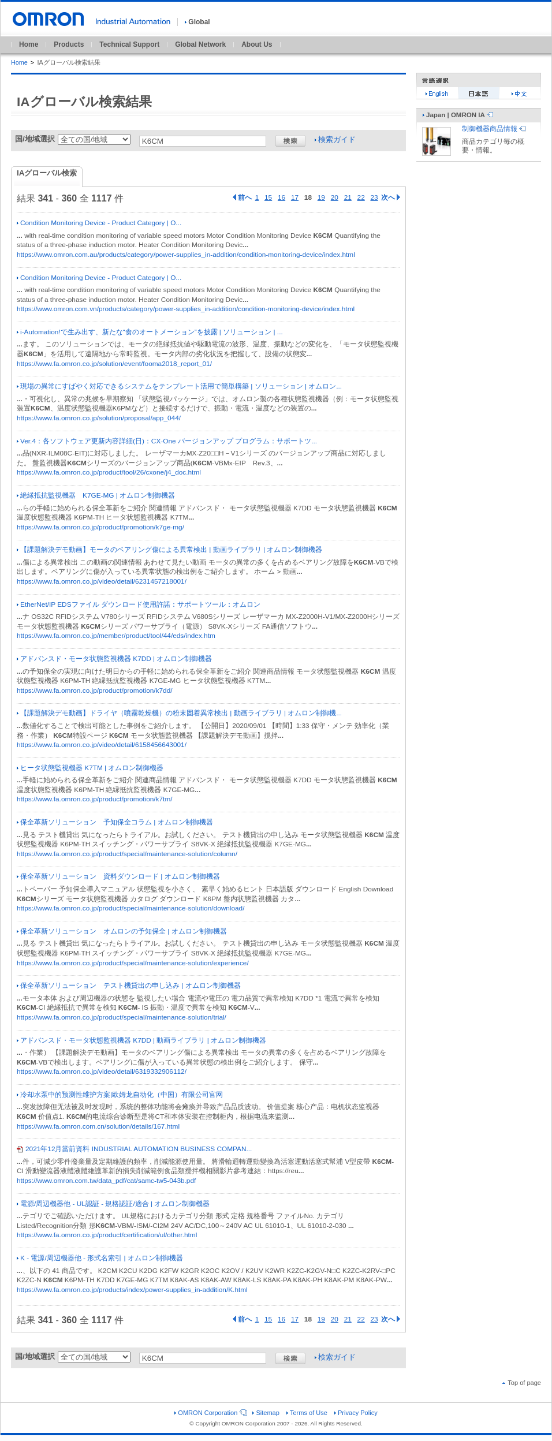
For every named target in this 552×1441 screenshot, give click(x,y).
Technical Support (129, 44)
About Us (256, 44)
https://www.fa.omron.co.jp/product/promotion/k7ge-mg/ (100, 527)
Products (69, 44)
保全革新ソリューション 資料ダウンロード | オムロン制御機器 (118, 876)
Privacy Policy (356, 1412)
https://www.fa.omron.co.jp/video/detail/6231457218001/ (102, 581)
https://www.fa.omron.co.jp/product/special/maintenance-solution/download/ (131, 908)
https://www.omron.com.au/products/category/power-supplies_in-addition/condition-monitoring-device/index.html (186, 255)
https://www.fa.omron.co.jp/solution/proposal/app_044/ (99, 418)
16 (281, 197)
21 (348, 197)
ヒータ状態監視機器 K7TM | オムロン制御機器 (90, 768)
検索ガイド (335, 139)
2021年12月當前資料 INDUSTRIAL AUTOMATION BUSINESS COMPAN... (134, 1149)
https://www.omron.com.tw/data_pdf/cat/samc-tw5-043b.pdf (106, 1181)
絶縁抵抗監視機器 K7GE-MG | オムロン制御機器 (96, 495)
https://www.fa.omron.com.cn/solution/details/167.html (98, 1126)
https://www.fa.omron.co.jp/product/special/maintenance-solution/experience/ (133, 963)
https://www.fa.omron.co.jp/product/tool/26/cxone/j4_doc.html (109, 472)
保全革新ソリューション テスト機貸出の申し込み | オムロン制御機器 (129, 985)
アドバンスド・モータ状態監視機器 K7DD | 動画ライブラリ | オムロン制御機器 (141, 1040)
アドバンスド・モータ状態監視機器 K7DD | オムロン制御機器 (114, 659)
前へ (242, 197)
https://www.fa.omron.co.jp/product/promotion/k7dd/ (95, 690)
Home (28, 44)
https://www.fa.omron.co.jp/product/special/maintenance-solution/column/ (127, 854)
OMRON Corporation (209, 1412)
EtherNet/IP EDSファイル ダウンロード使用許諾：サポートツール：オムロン (138, 604)
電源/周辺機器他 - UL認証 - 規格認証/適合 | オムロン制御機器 (113, 1204)
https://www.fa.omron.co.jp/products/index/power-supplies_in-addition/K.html (132, 1290)
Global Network (200, 44)
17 (295, 197)
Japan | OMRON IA (458, 114)
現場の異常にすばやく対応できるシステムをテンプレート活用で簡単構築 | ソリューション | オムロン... (179, 386)
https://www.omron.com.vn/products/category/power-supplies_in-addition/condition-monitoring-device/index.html (186, 309)
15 (268, 197)
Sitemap (265, 1412)
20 (334, 197)
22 (361, 197)
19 (321, 197)
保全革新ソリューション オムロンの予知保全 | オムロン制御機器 (122, 931)
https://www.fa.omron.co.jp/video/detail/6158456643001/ (102, 745)
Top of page (521, 1382)
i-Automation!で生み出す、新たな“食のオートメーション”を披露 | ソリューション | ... (150, 332)
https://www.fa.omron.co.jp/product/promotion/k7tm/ (95, 799)
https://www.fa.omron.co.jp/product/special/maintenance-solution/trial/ (121, 1017)
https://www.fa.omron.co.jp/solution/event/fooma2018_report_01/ (114, 364)
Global (197, 21)
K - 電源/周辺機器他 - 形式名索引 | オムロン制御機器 (100, 1258)
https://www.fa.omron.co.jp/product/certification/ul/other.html (107, 1235)
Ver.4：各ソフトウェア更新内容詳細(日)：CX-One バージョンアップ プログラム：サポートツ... (167, 441)
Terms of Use (306, 1412)
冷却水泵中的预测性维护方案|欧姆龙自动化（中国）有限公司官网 (120, 1095)
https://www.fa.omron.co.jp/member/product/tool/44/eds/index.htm (116, 636)
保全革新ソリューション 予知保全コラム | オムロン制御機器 (115, 822)
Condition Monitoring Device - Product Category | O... (99, 223)
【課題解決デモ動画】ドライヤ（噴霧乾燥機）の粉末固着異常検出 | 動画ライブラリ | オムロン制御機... (179, 713)
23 (374, 197)
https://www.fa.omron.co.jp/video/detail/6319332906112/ (102, 1071)
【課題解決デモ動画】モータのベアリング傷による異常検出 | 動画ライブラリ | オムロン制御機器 (169, 550)
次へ (390, 197)
